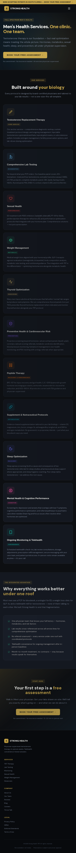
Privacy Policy (9, 822)
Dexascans (8, 781)
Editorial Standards (11, 828)
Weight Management (12, 778)
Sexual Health (9, 774)
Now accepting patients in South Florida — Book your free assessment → (38, 2)
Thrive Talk (8, 810)
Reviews (7, 800)
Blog (6, 803)
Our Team (7, 796)
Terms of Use (9, 832)
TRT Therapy (9, 764)
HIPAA (6, 825)
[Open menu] (69, 8)
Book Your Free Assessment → (25, 55)
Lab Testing (8, 767)
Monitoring (8, 771)
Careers (7, 806)
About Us (7, 793)
